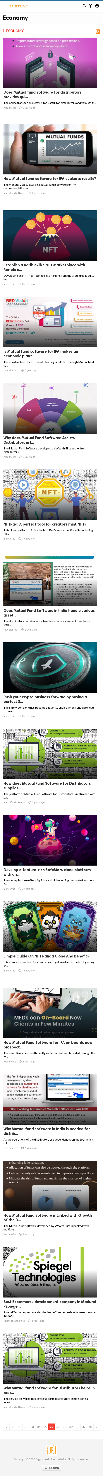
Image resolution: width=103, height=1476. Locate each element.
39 (71, 1426)
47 (83, 1426)
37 (58, 1426)
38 (64, 1426)
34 (38, 1426)
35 (45, 1426)
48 (90, 1426)
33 (32, 1426)
